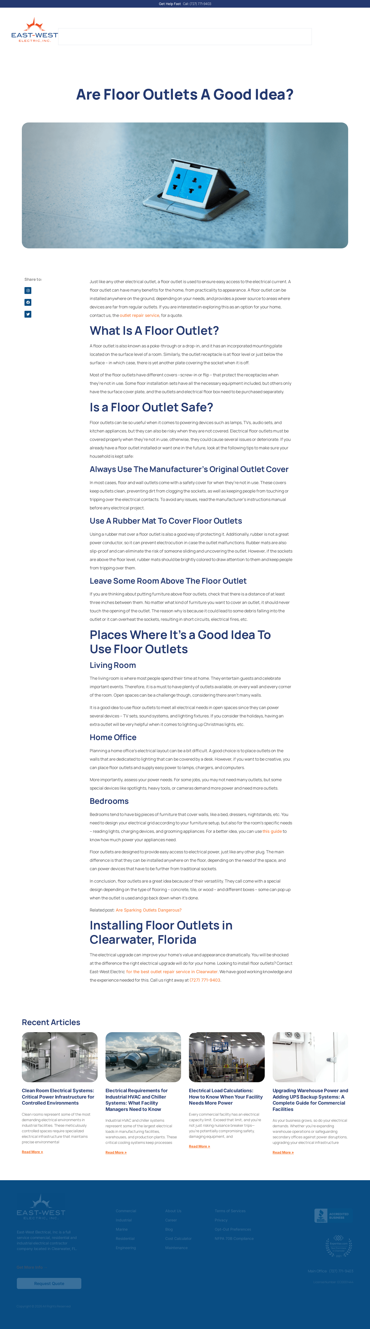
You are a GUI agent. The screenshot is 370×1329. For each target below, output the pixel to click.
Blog (172, 33)
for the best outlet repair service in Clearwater (171, 971)
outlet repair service (139, 314)
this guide (272, 830)
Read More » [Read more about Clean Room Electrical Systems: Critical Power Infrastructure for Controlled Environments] (32, 1151)
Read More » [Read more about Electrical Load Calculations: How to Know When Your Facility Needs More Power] (199, 1146)
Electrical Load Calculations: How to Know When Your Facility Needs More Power (226, 1096)
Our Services (143, 33)
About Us (106, 33)
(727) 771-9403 (204, 979)
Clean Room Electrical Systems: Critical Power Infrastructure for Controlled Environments (58, 1096)
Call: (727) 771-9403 (197, 4)
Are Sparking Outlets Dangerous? (149, 909)
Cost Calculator (203, 33)
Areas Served (268, 33)
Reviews (236, 33)
